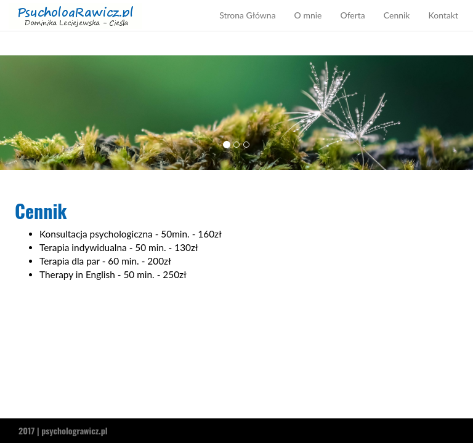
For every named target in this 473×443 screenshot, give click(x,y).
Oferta (352, 27)
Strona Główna (247, 27)
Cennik (397, 27)
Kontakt (443, 27)
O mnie (308, 27)
